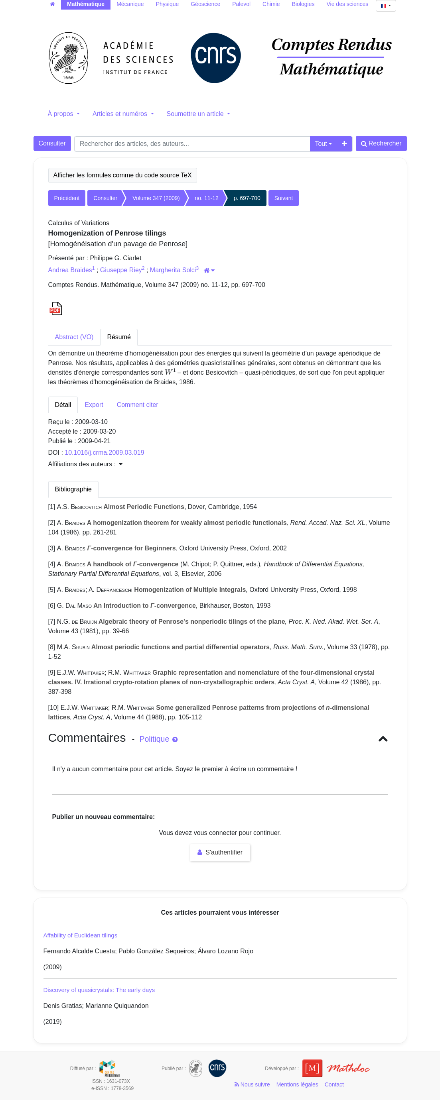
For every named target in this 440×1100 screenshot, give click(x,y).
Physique (167, 4)
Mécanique (130, 4)
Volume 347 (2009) (156, 198)
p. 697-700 (247, 198)
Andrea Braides (70, 270)
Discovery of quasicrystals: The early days (99, 989)
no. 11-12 (207, 198)
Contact (334, 1084)
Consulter (52, 143)
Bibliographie (73, 489)
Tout (321, 143)
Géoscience (205, 4)
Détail (63, 404)
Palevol (241, 4)
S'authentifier (220, 852)
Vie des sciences (348, 4)
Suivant (283, 198)
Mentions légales (297, 1084)
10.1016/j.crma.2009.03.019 (104, 452)
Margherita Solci (173, 270)
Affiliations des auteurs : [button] (85, 464)
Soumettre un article (196, 113)
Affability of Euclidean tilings (80, 935)
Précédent (67, 198)
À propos (61, 113)
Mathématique (86, 4)
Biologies (303, 4)
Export (94, 404)
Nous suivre (252, 1084)
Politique (158, 739)
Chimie (271, 4)
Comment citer (137, 404)
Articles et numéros (121, 113)
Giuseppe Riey (121, 270)
